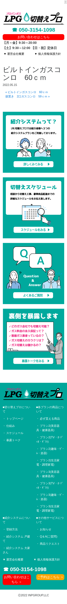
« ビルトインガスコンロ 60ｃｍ (26, 92)
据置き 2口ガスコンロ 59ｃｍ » (27, 96)
